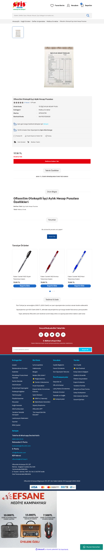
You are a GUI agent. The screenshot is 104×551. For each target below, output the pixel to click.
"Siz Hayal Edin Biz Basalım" (39, 413)
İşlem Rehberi (37, 395)
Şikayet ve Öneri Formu (82, 389)
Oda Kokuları (16, 385)
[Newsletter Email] (52, 349)
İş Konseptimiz (38, 365)
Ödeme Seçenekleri (80, 379)
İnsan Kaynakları (38, 386)
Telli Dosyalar (16, 395)
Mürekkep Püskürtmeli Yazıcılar (20, 376)
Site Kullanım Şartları (81, 396)
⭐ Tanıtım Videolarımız (41, 382)
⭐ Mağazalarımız (39, 379)
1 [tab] (50, 291)
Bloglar (35, 372)
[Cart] (86, 5)
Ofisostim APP (38, 409)
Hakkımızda (37, 368)
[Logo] (19, 5)
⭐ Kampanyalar (59, 399)
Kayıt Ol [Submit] (85, 350)
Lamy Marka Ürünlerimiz (61, 389)
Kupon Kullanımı (79, 382)
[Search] (52, 15)
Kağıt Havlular (17, 405)
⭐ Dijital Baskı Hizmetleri (41, 402)
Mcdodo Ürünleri (59, 392)
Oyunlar (15, 422)
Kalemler (15, 372)
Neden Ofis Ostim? (39, 375)
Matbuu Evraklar (44, 110)
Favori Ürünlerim (59, 368)
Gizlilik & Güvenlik (80, 375)
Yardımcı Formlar (79, 386)
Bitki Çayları (16, 425)
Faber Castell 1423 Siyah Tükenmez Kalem (22, 278)
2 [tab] (52, 291)
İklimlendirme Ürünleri (19, 368)
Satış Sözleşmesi (80, 392)
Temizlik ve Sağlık (59, 395)
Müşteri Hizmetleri (91, 547)
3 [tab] (54, 291)
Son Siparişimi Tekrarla (61, 372)
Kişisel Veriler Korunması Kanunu (41, 390)
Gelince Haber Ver (52, 161)
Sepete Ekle (25, 286)
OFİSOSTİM (42, 113)
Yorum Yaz (52, 236)
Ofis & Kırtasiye (58, 385)
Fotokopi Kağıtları (18, 391)
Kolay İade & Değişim (81, 372)
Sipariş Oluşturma (39, 405)
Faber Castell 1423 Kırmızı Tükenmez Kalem (50, 278)
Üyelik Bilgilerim (58, 365)
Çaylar (14, 365)
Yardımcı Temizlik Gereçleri (18, 413)
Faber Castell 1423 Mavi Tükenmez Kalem (76, 278)
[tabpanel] (24, 269)
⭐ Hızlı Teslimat (79, 368)
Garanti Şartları (79, 399)
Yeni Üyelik (77, 365)
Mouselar (15, 402)
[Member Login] (72, 5)
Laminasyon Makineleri (20, 418)
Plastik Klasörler (18, 398)
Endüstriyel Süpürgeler (20, 388)
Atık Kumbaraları (18, 409)
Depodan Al (57, 382)
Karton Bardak (17, 381)
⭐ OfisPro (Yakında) (40, 398)
